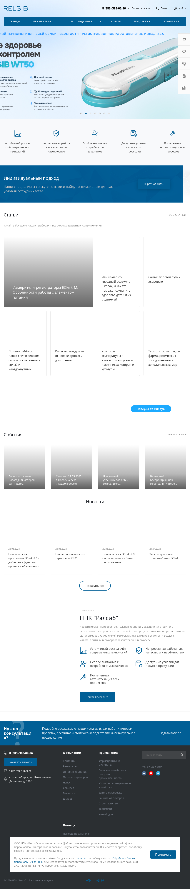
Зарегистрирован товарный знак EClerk (164, 556)
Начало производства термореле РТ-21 (70, 556)
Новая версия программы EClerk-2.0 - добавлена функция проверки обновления (23, 560)
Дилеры (68, 798)
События (68, 788)
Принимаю (163, 854)
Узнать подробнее (97, 697)
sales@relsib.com (20, 771)
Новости (68, 782)
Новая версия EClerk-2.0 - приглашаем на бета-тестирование (118, 558)
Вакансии (69, 793)
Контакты (69, 761)
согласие (81, 858)
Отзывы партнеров (75, 777)
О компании (72, 753)
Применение (108, 753)
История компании (75, 771)
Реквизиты (70, 766)
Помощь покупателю (76, 833)
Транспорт (105, 809)
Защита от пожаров (111, 798)
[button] (81, 113)
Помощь (69, 825)
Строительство (108, 803)
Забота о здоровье (110, 792)
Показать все (95, 586)
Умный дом (106, 814)
